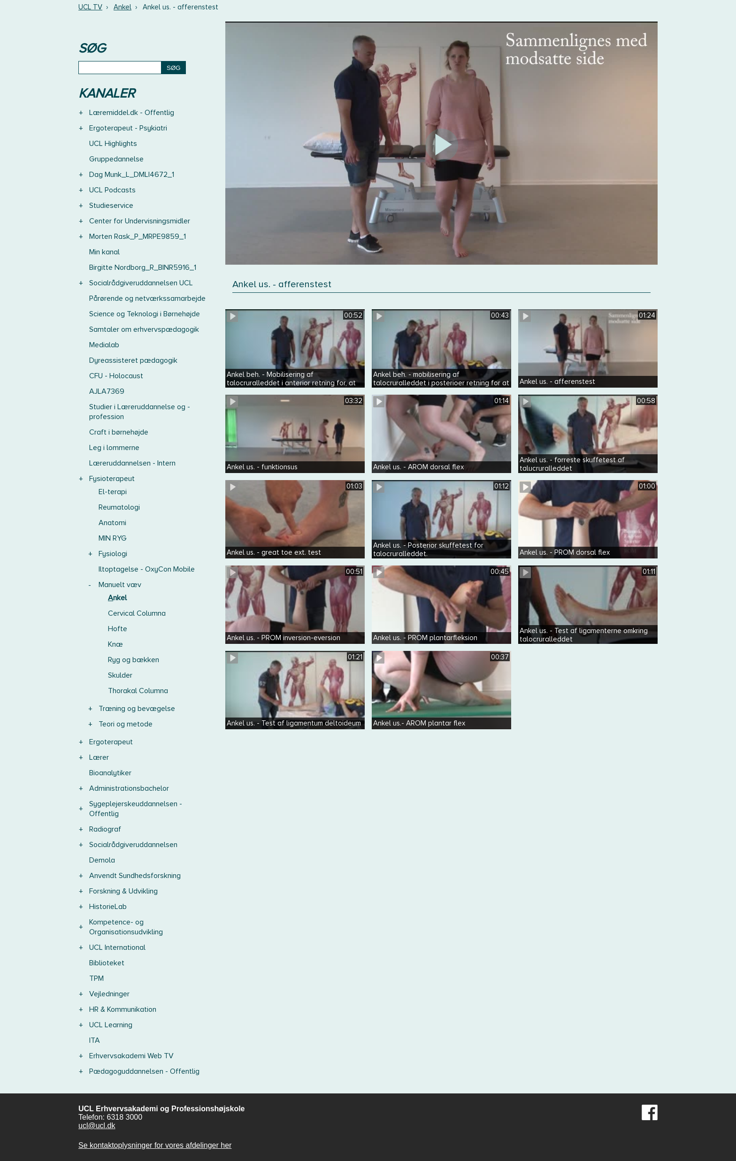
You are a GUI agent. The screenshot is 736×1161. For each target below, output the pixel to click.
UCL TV (90, 7)
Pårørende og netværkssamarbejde (147, 298)
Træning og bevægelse (137, 708)
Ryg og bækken (133, 660)
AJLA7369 (106, 391)
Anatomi (112, 522)
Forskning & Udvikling (123, 891)
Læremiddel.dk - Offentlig (131, 112)
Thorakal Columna (138, 690)
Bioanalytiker (110, 773)
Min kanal (104, 252)
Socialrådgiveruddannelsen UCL (141, 283)
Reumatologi (119, 507)
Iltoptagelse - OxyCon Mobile (147, 569)
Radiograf (105, 829)
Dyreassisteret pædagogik (133, 360)
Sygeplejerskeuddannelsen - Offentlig (135, 808)
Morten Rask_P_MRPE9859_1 (137, 236)
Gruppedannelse (116, 159)
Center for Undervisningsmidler (139, 221)
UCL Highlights (113, 143)
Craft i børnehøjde (118, 432)
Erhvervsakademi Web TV (131, 1056)
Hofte (117, 629)
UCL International (117, 947)
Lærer (99, 757)
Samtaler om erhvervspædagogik (144, 329)
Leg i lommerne (114, 447)
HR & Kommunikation (122, 1009)
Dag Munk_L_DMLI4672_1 (131, 174)
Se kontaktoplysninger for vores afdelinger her (154, 1145)
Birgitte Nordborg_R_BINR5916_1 (142, 267)
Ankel (122, 7)
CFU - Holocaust (116, 376)
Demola (102, 860)
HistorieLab (108, 906)
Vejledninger (109, 994)
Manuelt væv (120, 584)
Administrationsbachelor (129, 788)
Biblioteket (106, 963)
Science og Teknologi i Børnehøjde (144, 314)
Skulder (120, 675)
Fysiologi (113, 553)
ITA (94, 1040)
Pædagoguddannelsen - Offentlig (144, 1071)
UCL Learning (110, 1025)
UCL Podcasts (112, 190)
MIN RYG (113, 538)
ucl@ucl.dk (96, 1126)
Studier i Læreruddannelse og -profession (139, 411)
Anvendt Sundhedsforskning (135, 875)
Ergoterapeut (111, 742)
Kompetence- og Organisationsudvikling (126, 927)
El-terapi (113, 491)
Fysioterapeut (112, 478)
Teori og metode (126, 724)
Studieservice (111, 205)
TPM (96, 978)
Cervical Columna (137, 613)
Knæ (115, 644)
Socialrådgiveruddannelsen (133, 844)
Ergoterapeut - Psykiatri (128, 128)
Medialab (104, 345)
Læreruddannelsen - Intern (132, 463)
